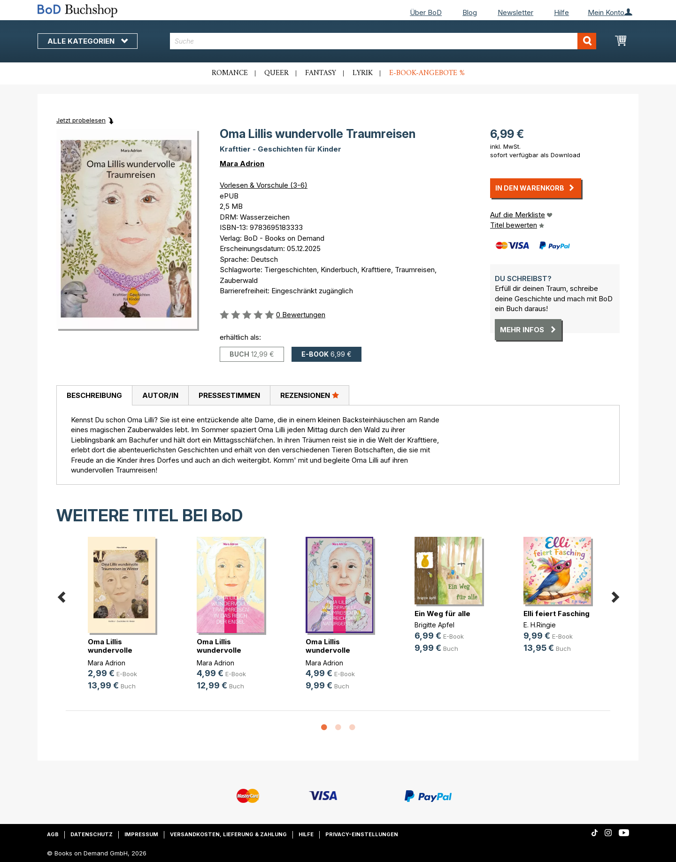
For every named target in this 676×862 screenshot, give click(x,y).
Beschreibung (94, 395)
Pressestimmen (229, 395)
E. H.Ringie (539, 625)
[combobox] (383, 41)
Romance (230, 73)
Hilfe (561, 12)
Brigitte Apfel (434, 625)
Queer (276, 73)
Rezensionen (309, 395)
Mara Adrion (242, 163)
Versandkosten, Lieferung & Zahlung (228, 834)
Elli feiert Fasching (556, 613)
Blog (469, 12)
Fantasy (320, 73)
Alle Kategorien (87, 41)
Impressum (141, 834)
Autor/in (160, 395)
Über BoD (426, 12)
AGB (53, 834)
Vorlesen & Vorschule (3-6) (263, 185)
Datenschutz (91, 834)
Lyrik (363, 73)
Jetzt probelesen (81, 120)
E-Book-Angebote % (427, 73)
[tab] (94, 395)
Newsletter (515, 12)
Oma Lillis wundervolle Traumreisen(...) (116, 650)
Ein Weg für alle (442, 613)
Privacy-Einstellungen (361, 834)
